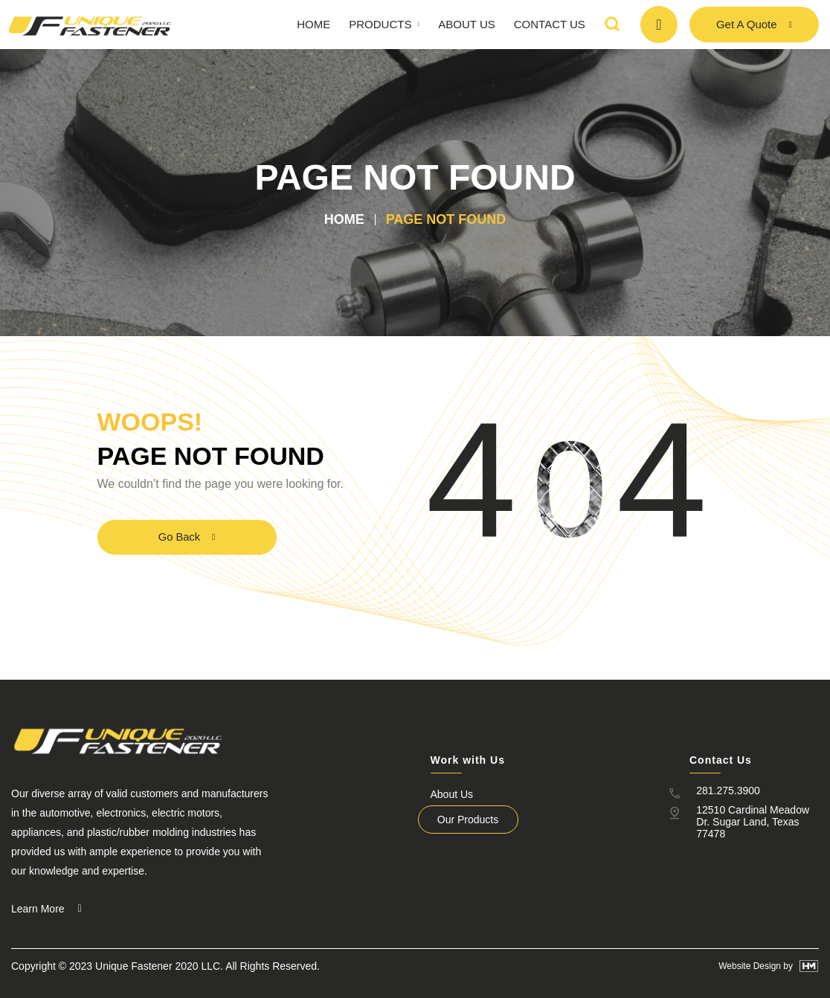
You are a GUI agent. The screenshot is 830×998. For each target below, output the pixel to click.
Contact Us (549, 24)
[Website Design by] (809, 966)
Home (313, 24)
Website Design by (755, 966)
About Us (466, 24)
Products (384, 24)
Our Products (460, 819)
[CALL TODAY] (659, 24)
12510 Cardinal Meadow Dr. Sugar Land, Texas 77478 (754, 817)
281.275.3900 (721, 790)
